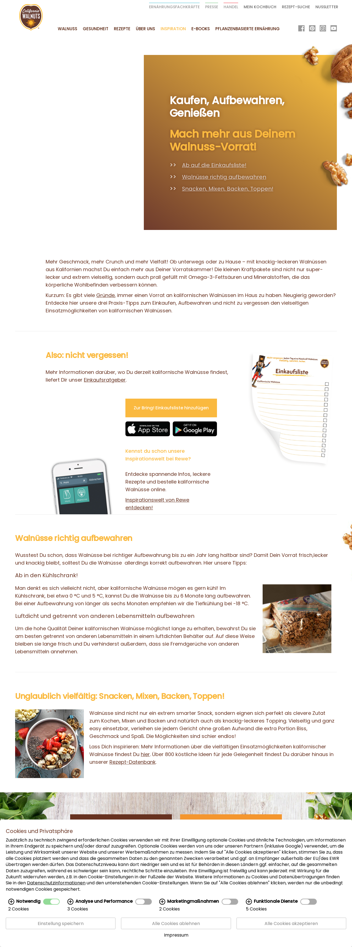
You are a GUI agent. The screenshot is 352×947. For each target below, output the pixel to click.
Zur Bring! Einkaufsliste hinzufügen (171, 408)
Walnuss (67, 29)
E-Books (200, 29)
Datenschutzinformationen (56, 883)
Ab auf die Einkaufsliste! (214, 165)
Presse (211, 7)
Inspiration (173, 29)
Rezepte (122, 29)
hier (145, 754)
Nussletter (326, 7)
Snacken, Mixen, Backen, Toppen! (227, 189)
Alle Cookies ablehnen (176, 923)
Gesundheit (95, 29)
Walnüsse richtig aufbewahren (224, 177)
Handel (231, 7)
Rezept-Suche (296, 7)
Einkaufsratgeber (105, 379)
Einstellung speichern (61, 923)
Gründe (105, 295)
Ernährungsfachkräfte (174, 7)
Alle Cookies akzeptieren (291, 923)
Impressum (176, 935)
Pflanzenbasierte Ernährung (247, 29)
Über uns (145, 29)
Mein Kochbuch (260, 7)
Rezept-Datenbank (132, 762)
